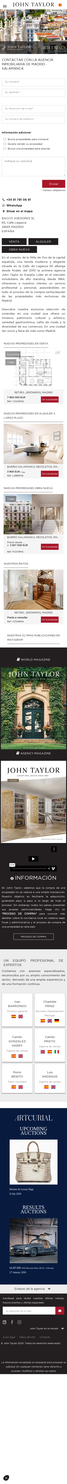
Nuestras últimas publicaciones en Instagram (33, 637)
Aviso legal (9, 1337)
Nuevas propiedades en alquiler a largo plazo (29, 415)
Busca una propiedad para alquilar (29, 148)
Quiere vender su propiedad (25, 143)
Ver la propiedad (50, 399)
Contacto (45, 1337)
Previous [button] (10, 373)
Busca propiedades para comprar (28, 139)
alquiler (43, 241)
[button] (7, 1478)
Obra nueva (19, 249)
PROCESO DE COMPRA (33, 936)
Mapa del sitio (27, 1337)
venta (14, 241)
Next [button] (57, 373)
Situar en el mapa (17, 211)
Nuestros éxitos (16, 563)
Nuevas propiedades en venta (26, 343)
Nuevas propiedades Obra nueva (28, 488)
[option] (33, 378)
